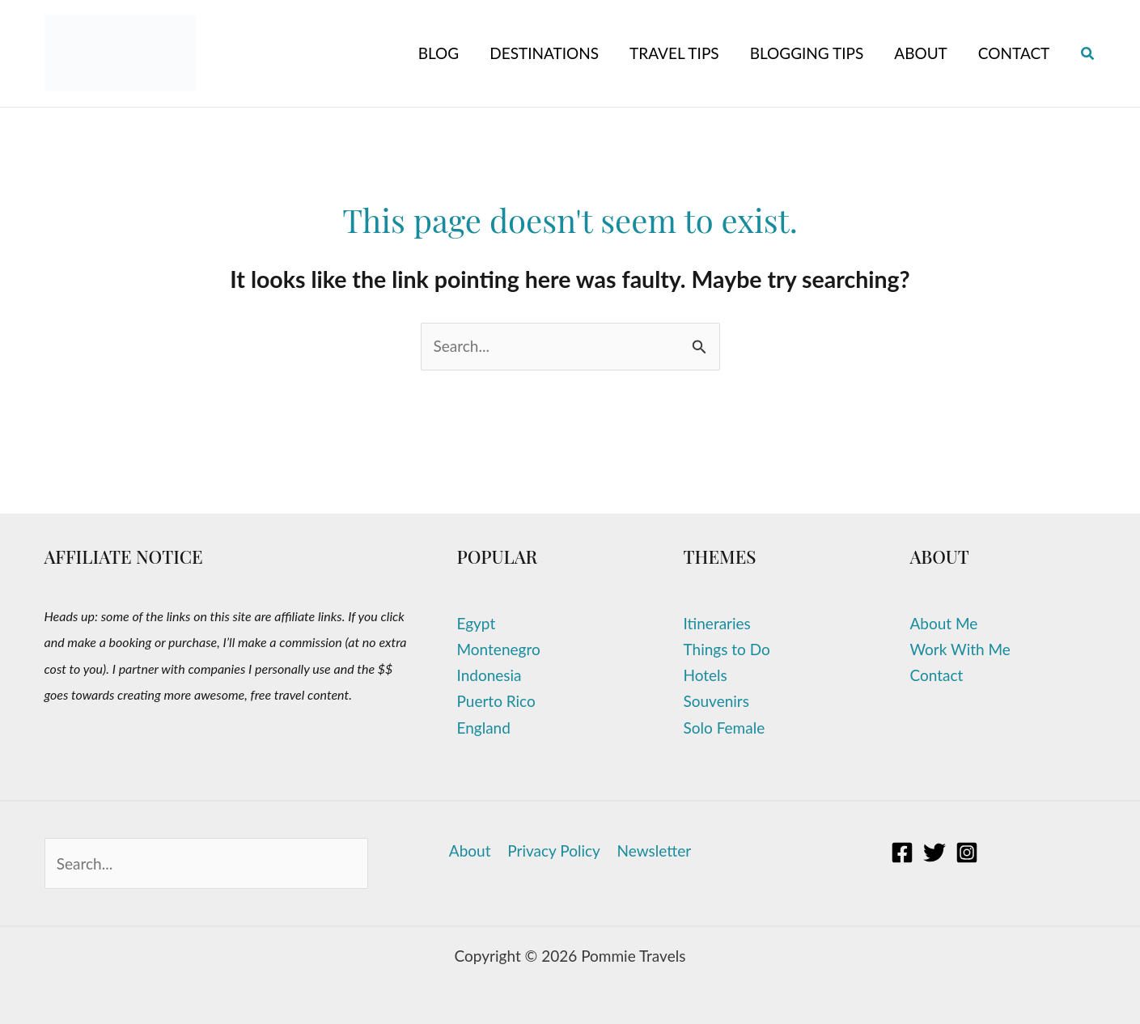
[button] (1088, 54)
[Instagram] (967, 852)
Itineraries (717, 623)
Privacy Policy (553, 850)
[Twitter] (934, 852)
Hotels (705, 675)
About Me (944, 623)
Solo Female (724, 727)
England (484, 727)
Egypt (476, 623)
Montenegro (498, 649)
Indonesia (489, 675)
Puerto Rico (496, 701)
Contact (937, 675)
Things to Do (727, 649)
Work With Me (960, 649)
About (472, 850)
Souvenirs (716, 701)
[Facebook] (902, 852)
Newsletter (653, 850)
